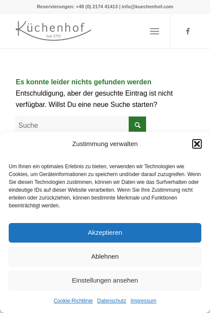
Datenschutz (112, 301)
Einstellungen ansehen (105, 280)
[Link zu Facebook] (187, 31)
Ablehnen (105, 256)
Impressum (143, 301)
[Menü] (154, 30)
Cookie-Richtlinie (73, 301)
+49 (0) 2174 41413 (97, 6)
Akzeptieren (105, 232)
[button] (197, 144)
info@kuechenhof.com (147, 6)
